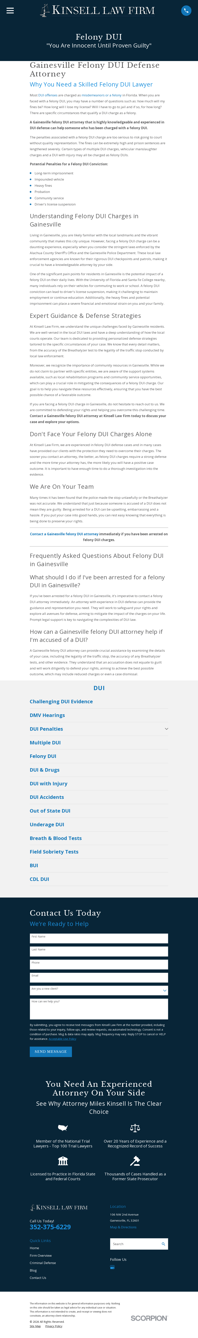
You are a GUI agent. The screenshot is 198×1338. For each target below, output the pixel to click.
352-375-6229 (50, 1226)
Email (35, 975)
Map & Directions (123, 1227)
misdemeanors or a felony (102, 95)
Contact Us (38, 1277)
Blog (33, 1270)
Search (118, 1244)
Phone (36, 962)
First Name (38, 936)
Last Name (38, 949)
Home (34, 1248)
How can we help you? (46, 1001)
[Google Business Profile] (112, 1267)
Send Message (51, 1052)
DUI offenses (47, 95)
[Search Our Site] (163, 1244)
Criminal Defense (43, 1263)
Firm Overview (41, 1255)
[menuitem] (99, 701)
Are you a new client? (45, 988)
